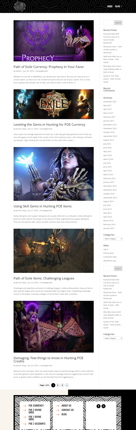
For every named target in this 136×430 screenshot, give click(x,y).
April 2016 (107, 155)
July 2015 (107, 163)
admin (18, 71)
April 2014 (107, 217)
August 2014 (108, 201)
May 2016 (107, 151)
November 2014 (110, 190)
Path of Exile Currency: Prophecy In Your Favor (49, 66)
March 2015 (108, 174)
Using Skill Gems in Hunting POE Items (43, 206)
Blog (117, 6)
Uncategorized (42, 71)
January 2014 (108, 228)
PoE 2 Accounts (37, 423)
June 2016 (107, 147)
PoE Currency (36, 405)
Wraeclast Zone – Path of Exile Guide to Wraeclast (112, 49)
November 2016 (110, 128)
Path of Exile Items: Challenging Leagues (44, 278)
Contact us (68, 410)
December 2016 (109, 124)
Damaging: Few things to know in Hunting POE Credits (48, 359)
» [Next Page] (66, 385)
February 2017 (109, 117)
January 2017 (108, 121)
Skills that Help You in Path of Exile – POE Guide (112, 59)
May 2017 (107, 105)
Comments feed (110, 257)
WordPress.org (109, 261)
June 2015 (107, 167)
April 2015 (107, 170)
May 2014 (107, 213)
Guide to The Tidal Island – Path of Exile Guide (112, 79)
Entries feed (108, 253)
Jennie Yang (21, 129)
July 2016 (107, 144)
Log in (105, 249)
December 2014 (109, 186)
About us (66, 405)
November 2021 (110, 101)
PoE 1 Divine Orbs (35, 418)
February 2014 (109, 224)
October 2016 (109, 132)
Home (109, 6)
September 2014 (110, 197)
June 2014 (107, 209)
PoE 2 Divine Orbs (35, 411)
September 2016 (110, 136)
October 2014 (109, 194)
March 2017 (108, 113)
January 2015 (108, 182)
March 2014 (108, 220)
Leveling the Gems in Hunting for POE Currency (49, 124)
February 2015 (109, 178)
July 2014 (107, 205)
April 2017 (107, 109)
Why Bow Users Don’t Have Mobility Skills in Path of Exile (112, 69)
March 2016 (108, 159)
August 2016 (108, 140)
